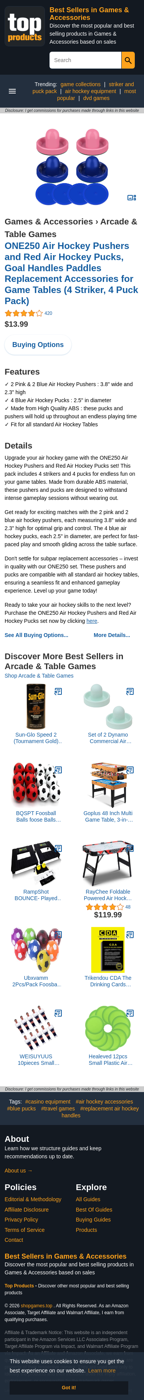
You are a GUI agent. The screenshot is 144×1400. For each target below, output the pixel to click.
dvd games (96, 98)
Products (86, 1230)
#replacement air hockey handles (100, 1111)
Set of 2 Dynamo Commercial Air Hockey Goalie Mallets (108, 738)
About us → (19, 1170)
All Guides (88, 1199)
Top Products (20, 1286)
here (91, 621)
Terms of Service (25, 1230)
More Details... (112, 635)
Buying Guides (93, 1220)
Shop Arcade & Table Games (39, 676)
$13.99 (16, 324)
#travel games (58, 1108)
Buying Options (38, 345)
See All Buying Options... (36, 635)
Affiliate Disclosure (27, 1210)
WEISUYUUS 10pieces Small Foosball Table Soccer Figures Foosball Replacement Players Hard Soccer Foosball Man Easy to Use (36, 1059)
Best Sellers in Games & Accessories (89, 13)
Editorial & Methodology (33, 1199)
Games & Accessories (49, 221)
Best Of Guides (94, 1210)
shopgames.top (36, 1305)
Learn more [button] (102, 1370)
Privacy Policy (21, 1220)
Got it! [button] (69, 1387)
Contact (14, 1240)
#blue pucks (21, 1108)
